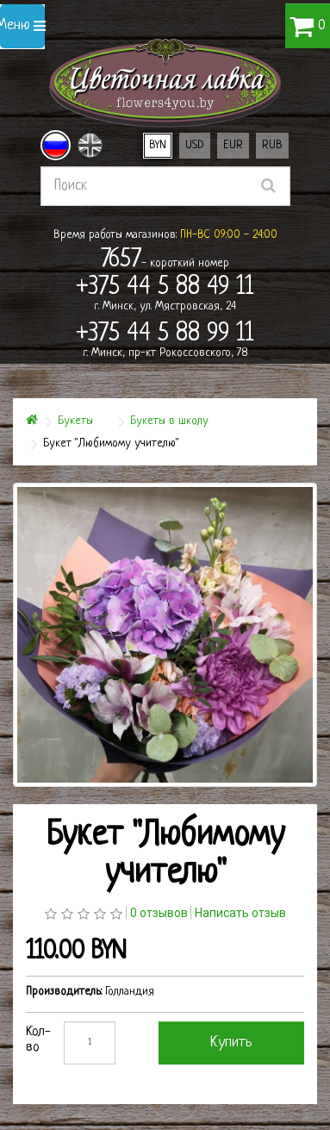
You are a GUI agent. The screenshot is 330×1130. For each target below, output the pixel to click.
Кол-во (38, 1040)
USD (194, 145)
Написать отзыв (240, 913)
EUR (233, 145)
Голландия (129, 991)
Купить (231, 1042)
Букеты (75, 421)
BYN (157, 145)
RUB (272, 145)
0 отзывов (159, 913)
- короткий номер (165, 260)
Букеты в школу (169, 421)
